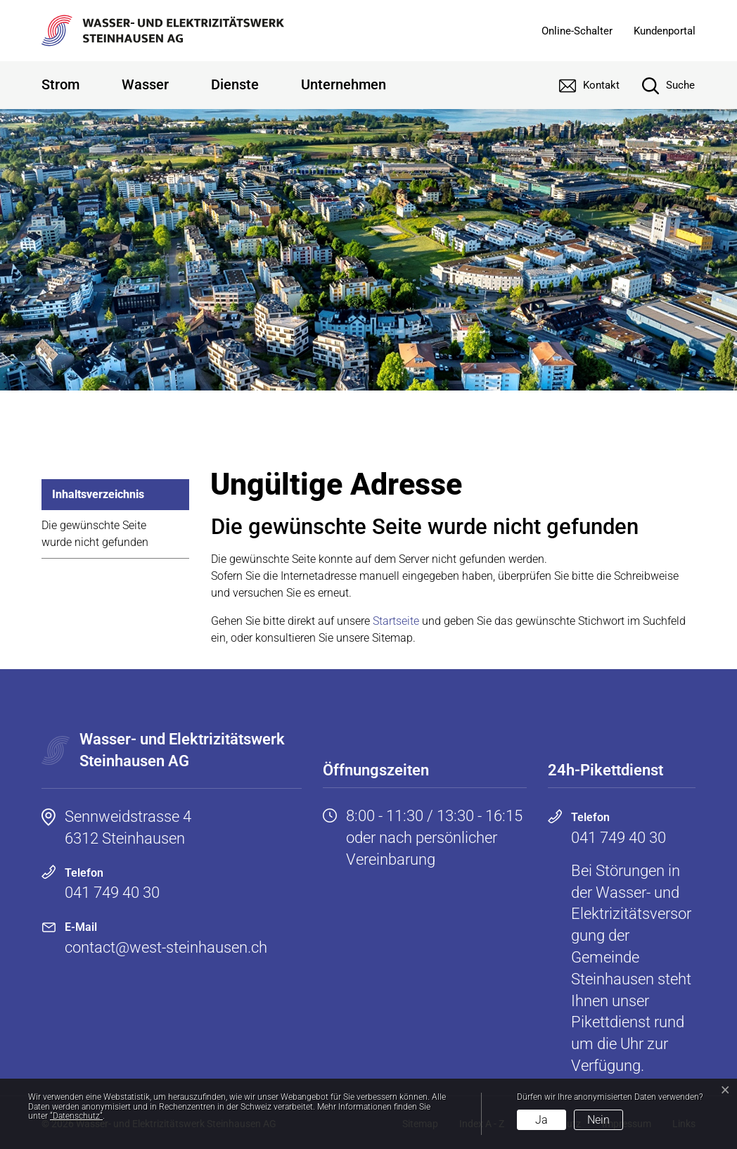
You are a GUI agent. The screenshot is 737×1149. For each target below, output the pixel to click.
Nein (598, 1119)
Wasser (145, 84)
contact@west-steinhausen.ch (166, 947)
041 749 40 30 (112, 892)
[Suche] (658, 85)
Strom (60, 84)
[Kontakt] (578, 85)
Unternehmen (343, 84)
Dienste (235, 84)
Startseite (396, 621)
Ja (541, 1119)
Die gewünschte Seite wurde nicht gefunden (94, 534)
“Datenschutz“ (76, 1116)
